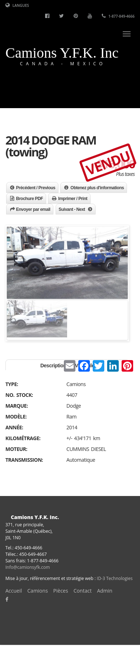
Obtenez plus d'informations (97, 187)
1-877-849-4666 (118, 16)
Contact (83, 590)
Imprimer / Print (72, 198)
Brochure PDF (29, 198)
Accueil (13, 590)
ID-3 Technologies (114, 578)
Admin (105, 590)
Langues (17, 5)
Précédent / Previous (36, 187)
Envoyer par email (33, 209)
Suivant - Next (72, 209)
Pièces (60, 590)
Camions (37, 590)
